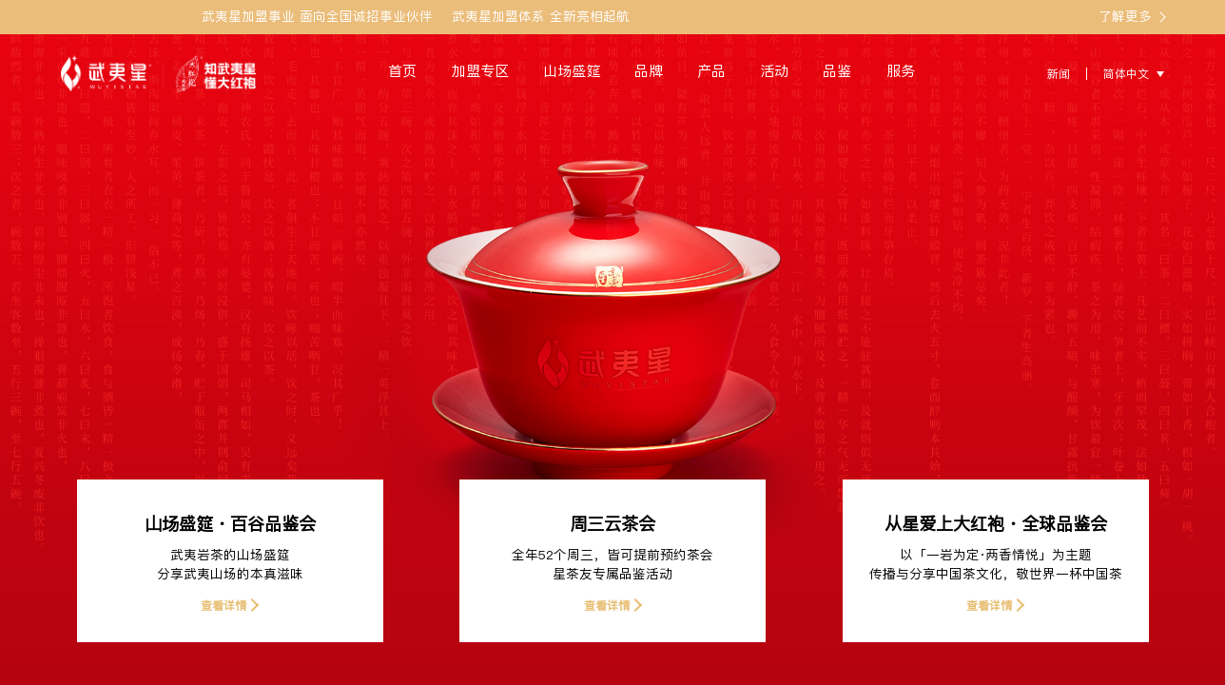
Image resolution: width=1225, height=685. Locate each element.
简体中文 (1126, 74)
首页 (402, 71)
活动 (774, 71)
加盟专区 (480, 71)
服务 (900, 71)
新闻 (1058, 74)
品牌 (648, 71)
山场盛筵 (571, 71)
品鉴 (837, 71)
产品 (711, 71)
